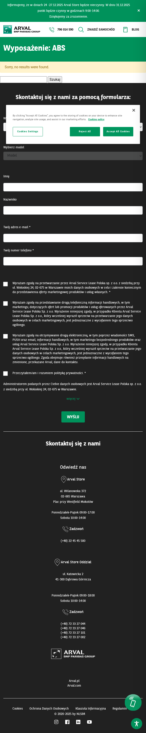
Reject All (85, 131)
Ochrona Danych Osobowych (49, 708)
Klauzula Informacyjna (90, 708)
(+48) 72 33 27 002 (73, 637)
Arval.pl (74, 681)
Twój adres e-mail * (17, 227)
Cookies (18, 708)
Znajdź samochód (101, 29)
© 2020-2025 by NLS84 (69, 714)
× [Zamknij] (138, 11)
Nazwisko (10, 199)
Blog (135, 29)
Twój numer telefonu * (18, 250)
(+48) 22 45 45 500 (73, 541)
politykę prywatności (68, 373)
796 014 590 (65, 29)
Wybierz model (13, 147)
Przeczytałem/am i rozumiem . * (49, 373)
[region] (73, 124)
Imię (6, 176)
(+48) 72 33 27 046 (73, 628)
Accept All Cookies (118, 131)
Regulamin (120, 708)
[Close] (134, 110)
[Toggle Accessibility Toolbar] (137, 724)
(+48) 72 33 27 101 (73, 632)
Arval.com (74, 685)
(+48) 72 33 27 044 (73, 623)
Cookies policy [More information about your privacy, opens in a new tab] (96, 119)
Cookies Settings (27, 131)
